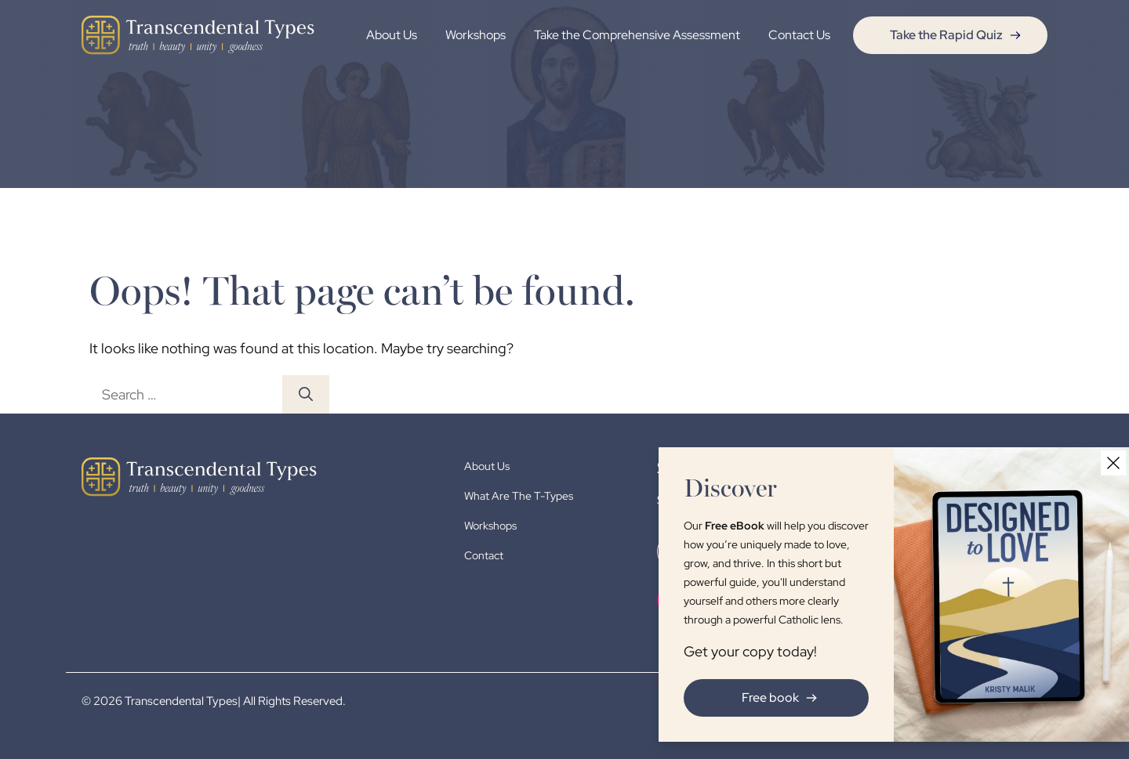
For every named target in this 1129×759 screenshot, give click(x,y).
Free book (774, 697)
